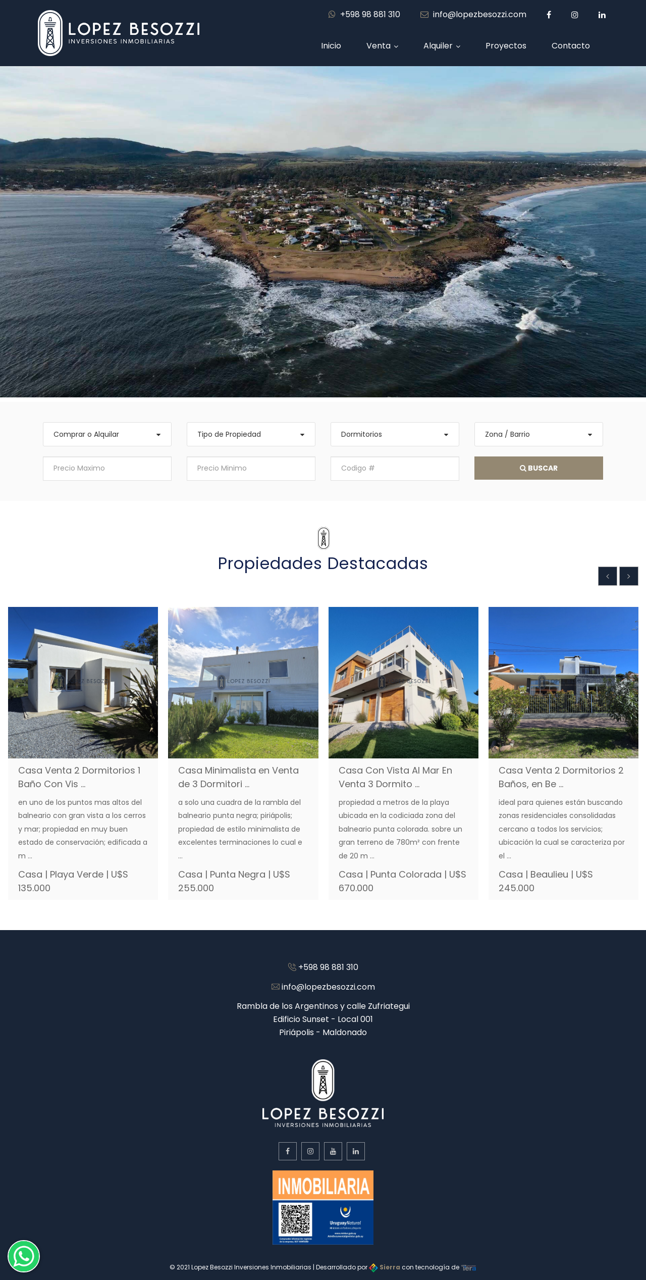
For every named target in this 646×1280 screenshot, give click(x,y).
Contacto (571, 46)
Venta (378, 46)
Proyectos (506, 46)
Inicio (331, 46)
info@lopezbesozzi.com (473, 14)
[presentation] (607, 576)
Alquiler (438, 46)
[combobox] (107, 434)
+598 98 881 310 (364, 14)
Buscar (539, 468)
